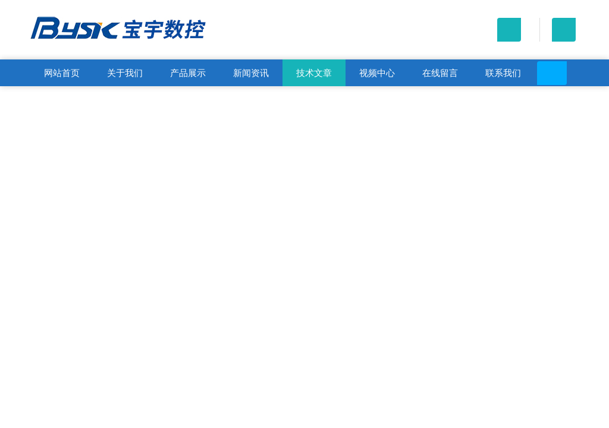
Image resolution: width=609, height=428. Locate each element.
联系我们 (503, 73)
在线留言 (440, 73)
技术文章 (314, 73)
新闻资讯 (251, 73)
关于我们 (125, 73)
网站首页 (62, 73)
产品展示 (188, 73)
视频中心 (377, 73)
